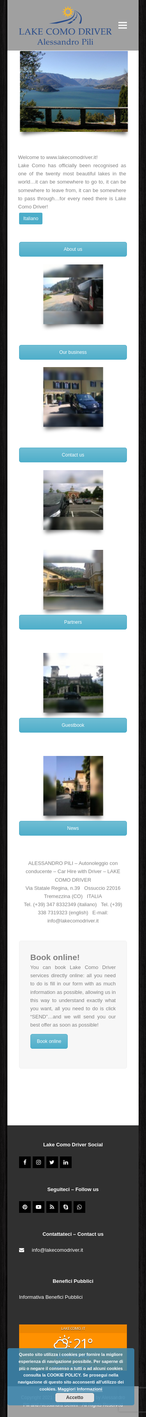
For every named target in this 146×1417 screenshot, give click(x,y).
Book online (49, 1041)
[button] (122, 25)
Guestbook (73, 725)
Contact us (73, 455)
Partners (73, 622)
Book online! (55, 957)
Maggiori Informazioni (80, 1389)
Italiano (31, 218)
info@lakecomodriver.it (73, 922)
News (73, 828)
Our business (73, 352)
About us (73, 249)
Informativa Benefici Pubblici (51, 1297)
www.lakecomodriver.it (71, 157)
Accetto (74, 1397)
